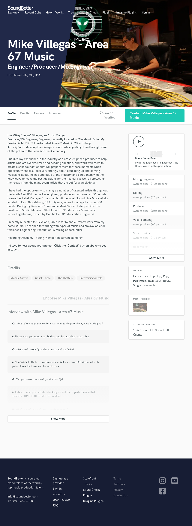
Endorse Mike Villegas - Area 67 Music (76, 298)
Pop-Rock (139, 281)
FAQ (55, 505)
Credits (24, 113)
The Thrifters (65, 278)
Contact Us (120, 495)
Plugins (107, 12)
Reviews (39, 113)
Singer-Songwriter (145, 285)
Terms (117, 478)
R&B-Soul (154, 281)
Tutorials (119, 484)
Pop (165, 276)
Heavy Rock (140, 276)
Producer (139, 206)
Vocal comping (142, 220)
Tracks (72, 12)
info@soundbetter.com (23, 496)
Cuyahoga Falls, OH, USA (24, 75)
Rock (166, 281)
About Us (59, 494)
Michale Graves (19, 278)
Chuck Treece (43, 278)
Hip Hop (155, 276)
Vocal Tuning (141, 233)
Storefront (89, 478)
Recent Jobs (33, 12)
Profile (12, 113)
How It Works (55, 12)
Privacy (118, 490)
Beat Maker (140, 247)
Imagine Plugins (126, 12)
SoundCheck (89, 12)
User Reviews (61, 500)
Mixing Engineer (143, 179)
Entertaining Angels (91, 278)
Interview (55, 113)
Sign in (145, 12)
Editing (137, 193)
